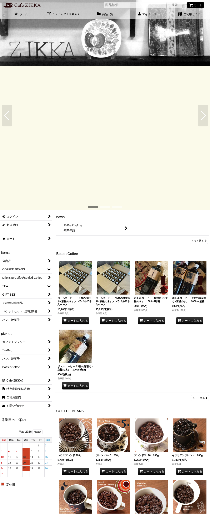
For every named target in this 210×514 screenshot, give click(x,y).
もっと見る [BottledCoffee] (200, 253)
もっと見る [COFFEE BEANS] (200, 469)
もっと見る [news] (199, 96)
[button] (7, 36)
